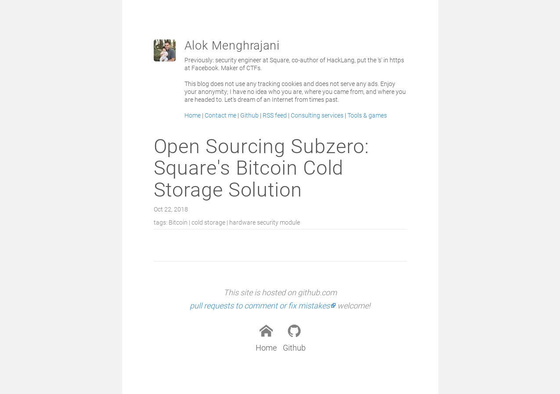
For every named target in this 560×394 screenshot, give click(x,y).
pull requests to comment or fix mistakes (260, 305)
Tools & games (367, 115)
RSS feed (275, 115)
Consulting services (317, 115)
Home (192, 115)
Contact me (220, 115)
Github (249, 115)
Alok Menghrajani (232, 46)
